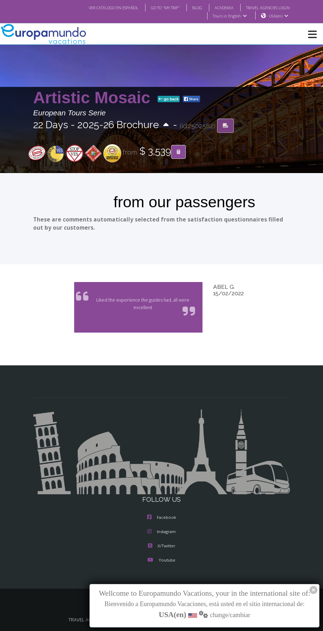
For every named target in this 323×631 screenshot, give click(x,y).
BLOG (189, 7)
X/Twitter (161, 546)
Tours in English (229, 16)
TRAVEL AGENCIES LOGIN (265, 7)
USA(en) (278, 16)
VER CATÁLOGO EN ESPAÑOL (99, 7)
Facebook (161, 518)
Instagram (161, 532)
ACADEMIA (217, 7)
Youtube (161, 560)
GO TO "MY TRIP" (156, 7)
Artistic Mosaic (94, 98)
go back (169, 99)
